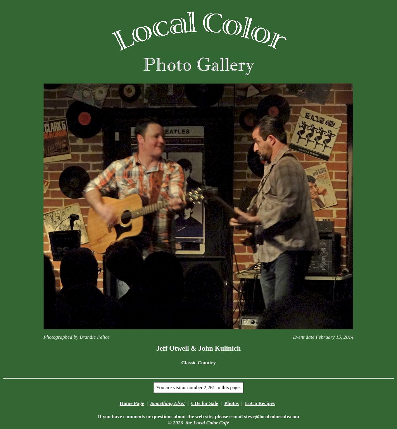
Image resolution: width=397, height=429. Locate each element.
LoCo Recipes (260, 403)
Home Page (132, 403)
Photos (231, 403)
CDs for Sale (204, 403)
